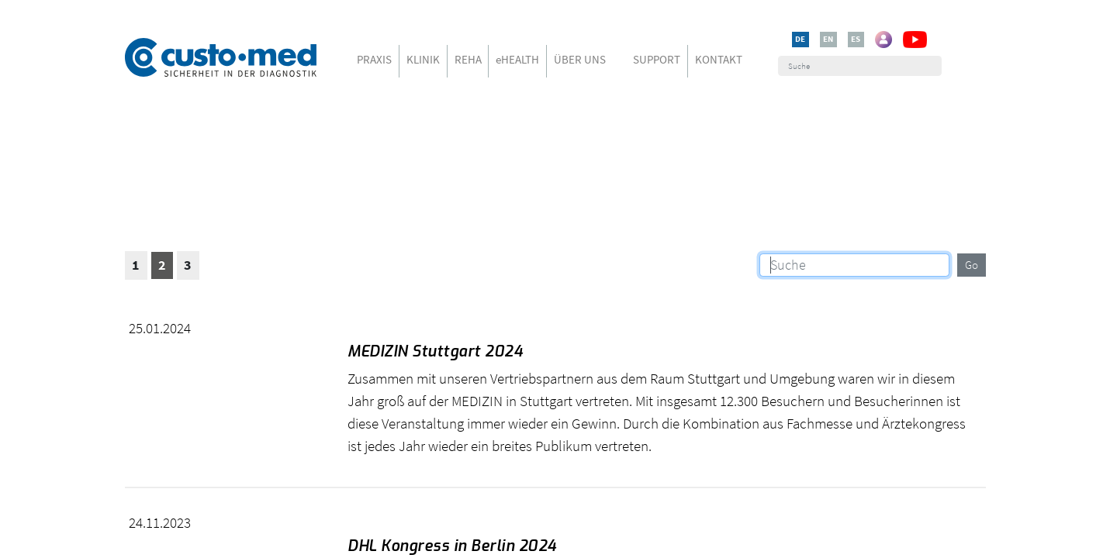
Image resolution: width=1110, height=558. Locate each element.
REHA (468, 59)
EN (828, 38)
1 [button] (136, 265)
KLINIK (423, 59)
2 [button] (162, 265)
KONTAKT (718, 59)
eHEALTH (517, 59)
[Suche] (860, 66)
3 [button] (188, 265)
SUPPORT (656, 59)
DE (800, 38)
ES (855, 38)
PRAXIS (374, 59)
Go (971, 264)
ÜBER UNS (580, 59)
